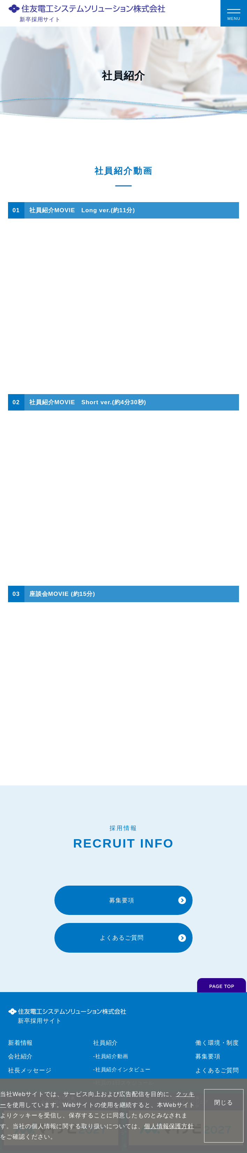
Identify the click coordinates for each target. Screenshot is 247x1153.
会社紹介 (20, 1056)
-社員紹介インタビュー (122, 1069)
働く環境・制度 (217, 1043)
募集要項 (207, 1056)
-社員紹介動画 (111, 1056)
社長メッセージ (30, 1070)
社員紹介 (105, 1043)
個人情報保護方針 (169, 1126)
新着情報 (20, 1043)
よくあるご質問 (217, 1070)
